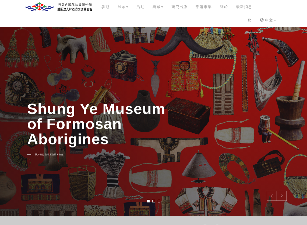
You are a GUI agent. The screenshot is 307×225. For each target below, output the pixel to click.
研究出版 (179, 7)
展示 (123, 7)
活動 (140, 7)
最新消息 (244, 7)
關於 (224, 7)
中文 (268, 20)
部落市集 (204, 7)
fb (250, 20)
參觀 (105, 7)
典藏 (158, 7)
